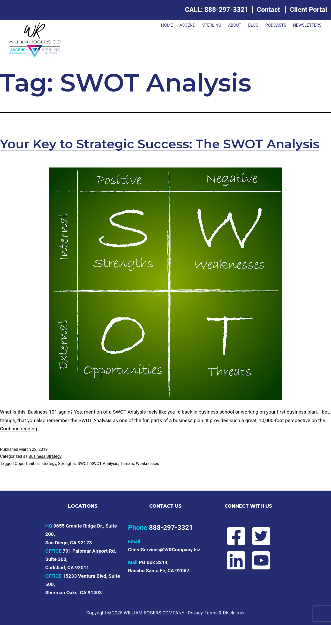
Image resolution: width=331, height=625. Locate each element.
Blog (253, 25)
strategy (49, 463)
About (234, 25)
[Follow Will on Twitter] (260, 536)
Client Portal (308, 9)
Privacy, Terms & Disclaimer (216, 612)
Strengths (67, 463)
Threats (127, 463)
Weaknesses (147, 463)
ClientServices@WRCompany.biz (164, 550)
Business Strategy (45, 456)
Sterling (211, 25)
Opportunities (27, 463)
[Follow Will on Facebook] (235, 536)
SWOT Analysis (104, 463)
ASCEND (187, 25)
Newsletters (307, 25)
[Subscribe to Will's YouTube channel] (260, 560)
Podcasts (275, 25)
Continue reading (18, 429)
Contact (268, 9)
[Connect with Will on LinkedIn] (235, 560)
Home (166, 25)
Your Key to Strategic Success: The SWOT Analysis (159, 143)
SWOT (83, 463)
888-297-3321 (226, 9)
